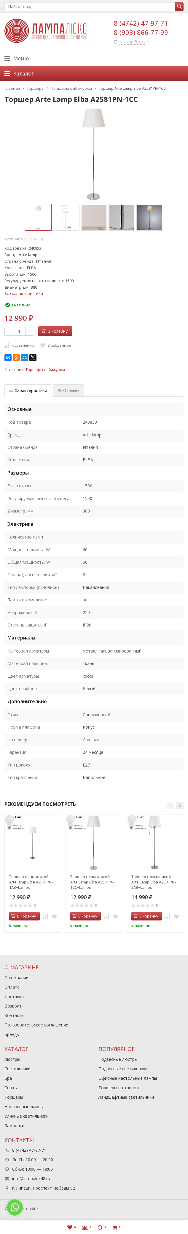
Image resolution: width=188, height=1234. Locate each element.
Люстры (12, 1059)
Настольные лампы (24, 1106)
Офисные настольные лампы (127, 1078)
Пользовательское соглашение (36, 1025)
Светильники (17, 1068)
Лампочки (14, 1125)
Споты (10, 1087)
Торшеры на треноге (119, 1087)
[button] (170, 805)
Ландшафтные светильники (126, 1097)
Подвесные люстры (118, 1059)
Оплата (12, 987)
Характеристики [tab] (28, 390)
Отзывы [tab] (68, 390)
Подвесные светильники (123, 1068)
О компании (16, 977)
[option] (38, 217)
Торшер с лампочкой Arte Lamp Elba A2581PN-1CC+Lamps (92, 882)
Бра (8, 1078)
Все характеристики (23, 293)
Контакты (14, 1015)
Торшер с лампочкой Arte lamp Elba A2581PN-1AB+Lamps (31, 882)
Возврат (13, 1006)
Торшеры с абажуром (45, 369)
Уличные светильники (26, 1116)
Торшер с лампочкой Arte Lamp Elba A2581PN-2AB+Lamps (153, 882)
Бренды (12, 1034)
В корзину (54, 331)
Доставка (14, 996)
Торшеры (13, 1097)
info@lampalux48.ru (31, 1178)
